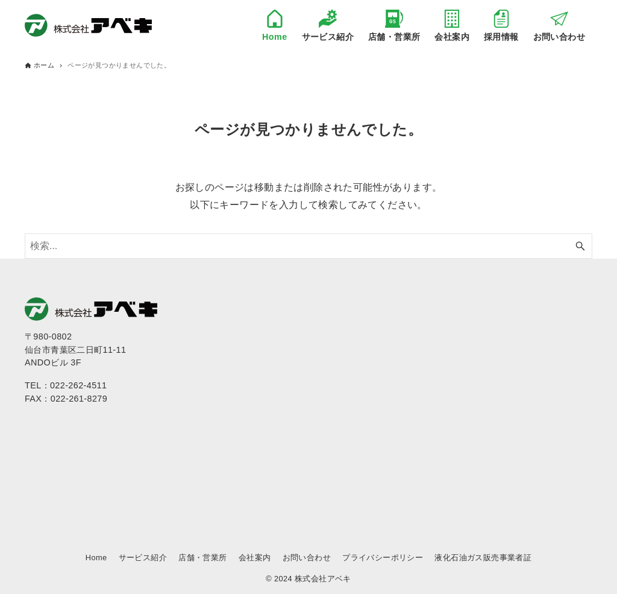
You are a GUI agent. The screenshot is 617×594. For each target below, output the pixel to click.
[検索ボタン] (580, 246)
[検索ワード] (308, 246)
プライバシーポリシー (382, 557)
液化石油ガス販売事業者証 (482, 557)
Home (96, 557)
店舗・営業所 (202, 557)
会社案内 (255, 557)
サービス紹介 (143, 557)
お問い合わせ (307, 557)
